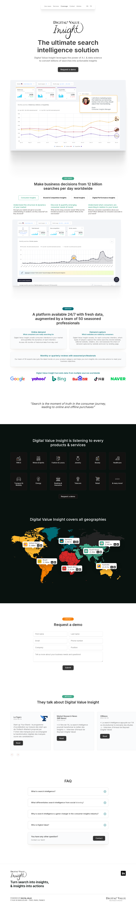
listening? (80, 804)
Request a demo (68, 496)
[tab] (28, 199)
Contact (99, 841)
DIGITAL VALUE (26, 898)
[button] (14, 756)
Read (18, 744)
